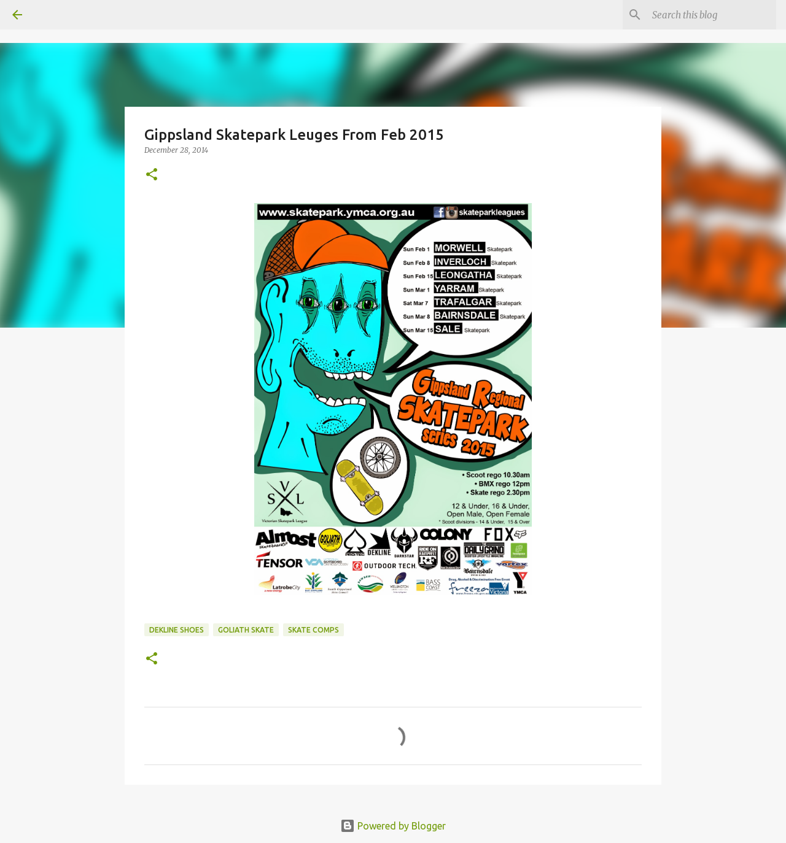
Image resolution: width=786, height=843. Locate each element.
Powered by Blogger (393, 825)
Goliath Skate (246, 630)
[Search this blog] (711, 14)
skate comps (313, 630)
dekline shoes (176, 630)
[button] (151, 175)
